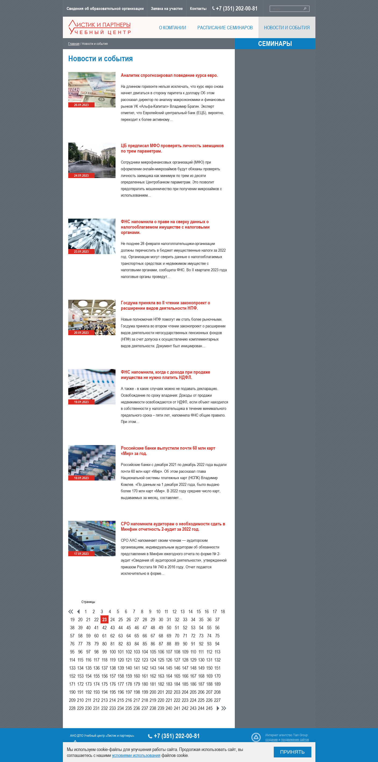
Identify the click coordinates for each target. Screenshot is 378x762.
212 (96, 700)
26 (129, 619)
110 (193, 652)
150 (209, 668)
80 (104, 644)
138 (112, 668)
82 (120, 644)
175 (104, 684)
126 (169, 660)
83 (129, 644)
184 (177, 684)
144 (161, 668)
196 (120, 692)
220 (161, 700)
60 (96, 635)
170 (217, 676)
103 (137, 652)
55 (209, 627)
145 (169, 668)
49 (161, 627)
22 (96, 619)
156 (104, 676)
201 (161, 692)
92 (201, 644)
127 (177, 660)
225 (201, 700)
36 (209, 619)
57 (72, 635)
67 (153, 635)
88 (169, 644)
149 (201, 668)
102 (128, 652)
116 (88, 660)
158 (120, 676)
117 (96, 660)
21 (88, 619)
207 (209, 692)
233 (112, 708)
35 (201, 619)
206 (201, 692)
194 (104, 692)
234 (120, 708)
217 (137, 700)
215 (120, 700)
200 (153, 692)
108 (177, 652)
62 (112, 635)
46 (137, 627)
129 (193, 660)
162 (153, 676)
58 (80, 635)
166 (185, 676)
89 (177, 644)
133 (72, 668)
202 (169, 692)
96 (80, 652)
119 (113, 660)
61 (104, 635)
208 (217, 692)
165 (177, 676)
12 (174, 611)
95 (72, 652)
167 (193, 676)
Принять (292, 752)
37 (217, 619)
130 (201, 660)
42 (104, 627)
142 (145, 668)
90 (185, 644)
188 (209, 684)
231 (96, 708)
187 (201, 684)
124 (153, 660)
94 (217, 644)
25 (120, 619)
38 (72, 627)
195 (112, 692)
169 (209, 676)
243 (193, 708)
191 (80, 692)
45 (129, 627)
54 (201, 627)
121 (128, 660)
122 (137, 660)
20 (80, 619)
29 (153, 619)
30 (161, 619)
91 (193, 644)
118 (104, 660)
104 (145, 652)
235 (128, 708)
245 (209, 708)
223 (185, 700)
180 (145, 684)
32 (177, 619)
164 (169, 676)
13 (182, 611)
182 (161, 684)
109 (185, 652)
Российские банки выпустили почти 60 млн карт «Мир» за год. (168, 450)
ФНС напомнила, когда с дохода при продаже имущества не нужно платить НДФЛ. (165, 374)
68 (161, 635)
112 (209, 652)
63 (120, 635)
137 (104, 668)
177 (120, 684)
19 (72, 619)
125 (161, 660)
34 (193, 619)
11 (166, 611)
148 (193, 668)
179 (137, 684)
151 (217, 668)
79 (96, 644)
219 (153, 700)
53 (193, 627)
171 (72, 684)
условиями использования (136, 755)
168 (201, 676)
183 (169, 684)
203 (177, 692)
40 (88, 627)
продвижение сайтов (295, 739)
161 (145, 676)
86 (153, 644)
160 (137, 676)
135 (88, 668)
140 (128, 668)
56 (217, 627)
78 (88, 644)
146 (177, 668)
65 (137, 635)
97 (88, 652)
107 (169, 652)
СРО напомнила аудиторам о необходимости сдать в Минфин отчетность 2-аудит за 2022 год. (173, 526)
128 (185, 660)
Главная (74, 43)
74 (209, 635)
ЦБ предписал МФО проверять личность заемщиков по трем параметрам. (172, 148)
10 (158, 611)
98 (96, 652)
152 (72, 676)
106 (161, 652)
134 (80, 668)
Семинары (275, 43)
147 (185, 668)
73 (201, 635)
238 (153, 708)
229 (80, 708)
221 (169, 700)
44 (120, 627)
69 (169, 635)
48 (153, 627)
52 (185, 627)
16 (206, 611)
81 (112, 644)
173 (88, 684)
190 (72, 692)
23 (104, 619)
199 (145, 692)
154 (88, 676)
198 (137, 692)
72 (193, 635)
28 (145, 619)
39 (80, 627)
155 (96, 676)
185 (185, 684)
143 (153, 668)
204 (185, 692)
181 (153, 684)
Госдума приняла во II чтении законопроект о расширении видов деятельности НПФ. (165, 305)
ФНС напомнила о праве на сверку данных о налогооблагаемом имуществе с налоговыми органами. (165, 227)
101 (120, 652)
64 (129, 635)
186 (193, 684)
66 (145, 635)
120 (120, 660)
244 (201, 708)
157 (112, 676)
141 (137, 668)
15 (198, 611)
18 (223, 611)
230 (88, 708)
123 (145, 660)
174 (96, 684)
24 (112, 619)
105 (153, 652)
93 (209, 644)
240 (169, 708)
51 (177, 627)
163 (161, 676)
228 (72, 708)
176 (112, 684)
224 (193, 700)
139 (120, 668)
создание (271, 739)
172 (80, 684)
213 (104, 700)
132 (217, 660)
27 (137, 619)
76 (72, 644)
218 (145, 700)
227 (217, 700)
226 (209, 700)
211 (88, 700)
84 (137, 644)
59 (88, 635)
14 (190, 611)
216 (128, 700)
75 (217, 635)
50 (169, 627)
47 (145, 627)
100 (112, 652)
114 (72, 660)
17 (215, 611)
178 (128, 684)
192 (88, 692)
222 (177, 700)
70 (177, 635)
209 (72, 700)
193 (96, 692)
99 (104, 652)
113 (217, 652)
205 (193, 692)
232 (104, 708)
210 (80, 700)
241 (177, 708)
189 (217, 684)
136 (96, 668)
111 (201, 652)
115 (80, 660)
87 (161, 644)
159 (128, 676)
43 (112, 627)
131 (209, 660)
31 (169, 619)
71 (185, 635)
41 (96, 627)
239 (161, 708)
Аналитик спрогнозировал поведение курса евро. (169, 75)
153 (80, 676)
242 (185, 708)
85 (145, 644)
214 (112, 700)
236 (137, 708)
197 (128, 692)
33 (185, 619)
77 (80, 644)
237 (145, 708)
